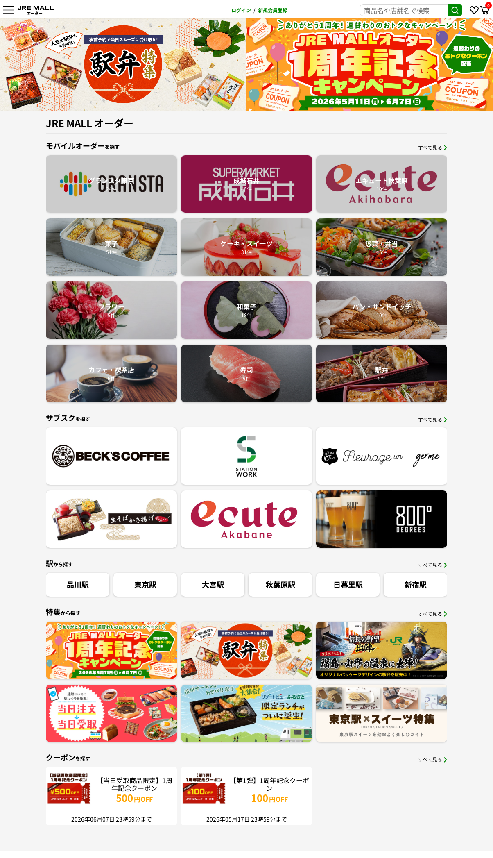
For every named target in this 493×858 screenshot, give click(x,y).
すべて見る (432, 147)
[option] (278, 64)
